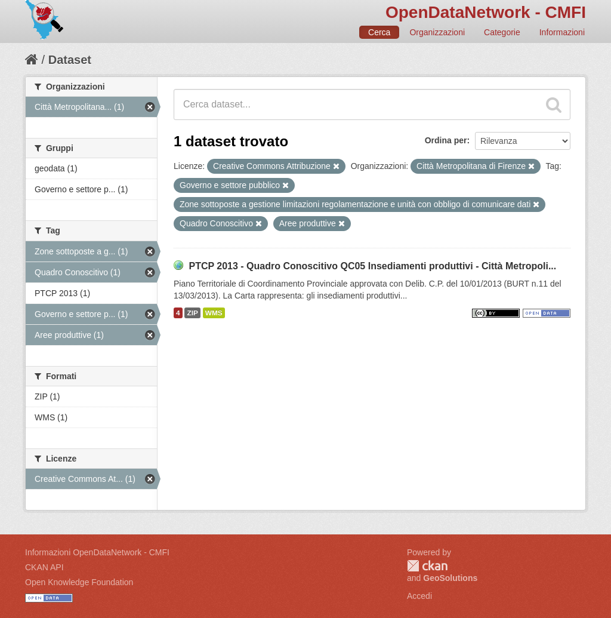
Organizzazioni (437, 32)
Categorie (502, 32)
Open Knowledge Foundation (79, 582)
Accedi (419, 596)
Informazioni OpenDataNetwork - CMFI (97, 552)
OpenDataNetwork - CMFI (485, 12)
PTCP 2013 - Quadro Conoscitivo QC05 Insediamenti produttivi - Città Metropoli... (372, 266)
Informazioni (562, 32)
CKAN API (44, 567)
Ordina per (446, 140)
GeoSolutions (450, 578)
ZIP (192, 313)
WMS (214, 313)
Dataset (69, 59)
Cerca (379, 32)
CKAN (427, 565)
